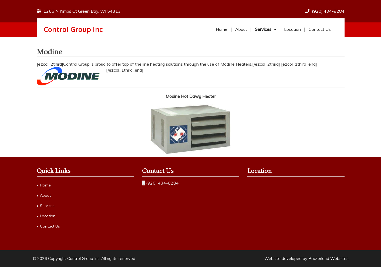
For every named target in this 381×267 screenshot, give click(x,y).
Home (221, 29)
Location (292, 29)
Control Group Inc (73, 29)
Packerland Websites (328, 258)
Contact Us (320, 29)
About (241, 29)
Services (263, 29)
